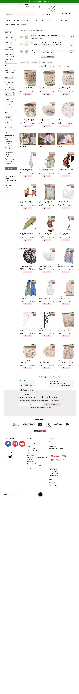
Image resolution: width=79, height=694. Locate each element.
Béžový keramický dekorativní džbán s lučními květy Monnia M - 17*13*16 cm (65, 362)
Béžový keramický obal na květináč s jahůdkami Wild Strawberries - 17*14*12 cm (27, 362)
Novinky (43, 62)
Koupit (28, 94)
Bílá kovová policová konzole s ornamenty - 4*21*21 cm (27, 329)
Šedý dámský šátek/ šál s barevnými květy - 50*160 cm (65, 265)
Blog (7, 187)
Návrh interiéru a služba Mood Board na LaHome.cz (11, 183)
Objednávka (43, 7)
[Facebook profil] (8, 443)
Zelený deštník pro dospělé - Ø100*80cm (27, 234)
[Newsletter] (30, 404)
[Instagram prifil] (15, 443)
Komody (22, 147)
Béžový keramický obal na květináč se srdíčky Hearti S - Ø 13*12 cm (46, 89)
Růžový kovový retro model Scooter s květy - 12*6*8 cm (27, 202)
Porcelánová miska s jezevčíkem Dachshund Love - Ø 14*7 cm (46, 121)
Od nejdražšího (34, 62)
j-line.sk (33, 468)
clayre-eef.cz (30, 466)
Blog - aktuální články (32, 464)
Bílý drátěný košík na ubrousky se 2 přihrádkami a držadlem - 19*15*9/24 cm (65, 203)
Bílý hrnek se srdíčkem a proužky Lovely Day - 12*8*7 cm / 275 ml (47, 51)
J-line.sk (7, 193)
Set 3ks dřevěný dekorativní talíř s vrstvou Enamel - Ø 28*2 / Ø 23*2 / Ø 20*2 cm (27, 266)
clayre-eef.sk (38, 466)
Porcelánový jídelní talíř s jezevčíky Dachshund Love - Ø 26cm (65, 121)
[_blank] (22, 443)
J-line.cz (7, 191)
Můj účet (29, 7)
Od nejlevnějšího (24, 62)
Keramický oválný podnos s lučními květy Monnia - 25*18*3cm (45, 362)
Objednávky (52, 442)
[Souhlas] (29, 407)
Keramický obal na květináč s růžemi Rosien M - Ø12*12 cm (27, 88)
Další (68, 66)
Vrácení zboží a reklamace (33, 451)
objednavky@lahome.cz (65, 385)
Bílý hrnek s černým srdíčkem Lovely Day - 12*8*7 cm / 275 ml (46, 43)
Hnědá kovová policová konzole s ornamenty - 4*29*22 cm (46, 329)
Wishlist (35, 7)
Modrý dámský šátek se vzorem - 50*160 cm (27, 297)
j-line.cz (29, 468)
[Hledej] (37, 14)
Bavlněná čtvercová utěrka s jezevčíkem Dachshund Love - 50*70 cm (27, 171)
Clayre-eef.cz (8, 189)
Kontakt (7, 178)
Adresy (51, 444)
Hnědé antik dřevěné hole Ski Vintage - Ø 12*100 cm (65, 234)
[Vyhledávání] (20, 14)
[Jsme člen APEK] (10, 454)
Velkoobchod (30, 455)
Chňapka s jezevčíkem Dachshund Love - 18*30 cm (65, 297)
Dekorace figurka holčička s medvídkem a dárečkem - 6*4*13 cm (45, 234)
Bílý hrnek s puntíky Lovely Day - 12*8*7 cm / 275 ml (44, 35)
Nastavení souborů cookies (56, 448)
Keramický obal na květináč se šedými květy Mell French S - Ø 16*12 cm (27, 121)
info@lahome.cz (24, 4)
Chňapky (41, 147)
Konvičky (60, 147)
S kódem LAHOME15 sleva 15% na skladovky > (39, 1)
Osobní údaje (52, 446)
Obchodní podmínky (10, 176)
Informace (9, 169)
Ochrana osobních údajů (11, 180)
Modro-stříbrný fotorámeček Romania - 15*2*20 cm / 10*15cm (45, 203)
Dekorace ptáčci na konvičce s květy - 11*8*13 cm (46, 170)
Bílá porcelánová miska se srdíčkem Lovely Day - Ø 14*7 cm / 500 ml (46, 266)
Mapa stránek (30, 461)
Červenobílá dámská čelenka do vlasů (65, 170)
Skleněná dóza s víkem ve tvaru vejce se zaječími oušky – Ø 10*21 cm (46, 298)
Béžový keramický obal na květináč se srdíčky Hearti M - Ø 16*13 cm (65, 89)
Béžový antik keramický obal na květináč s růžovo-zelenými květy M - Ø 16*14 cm (65, 330)
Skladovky (50, 62)
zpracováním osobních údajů (44, 407)
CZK (66, 14)
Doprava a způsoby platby (33, 442)
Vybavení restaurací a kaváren (34, 453)
